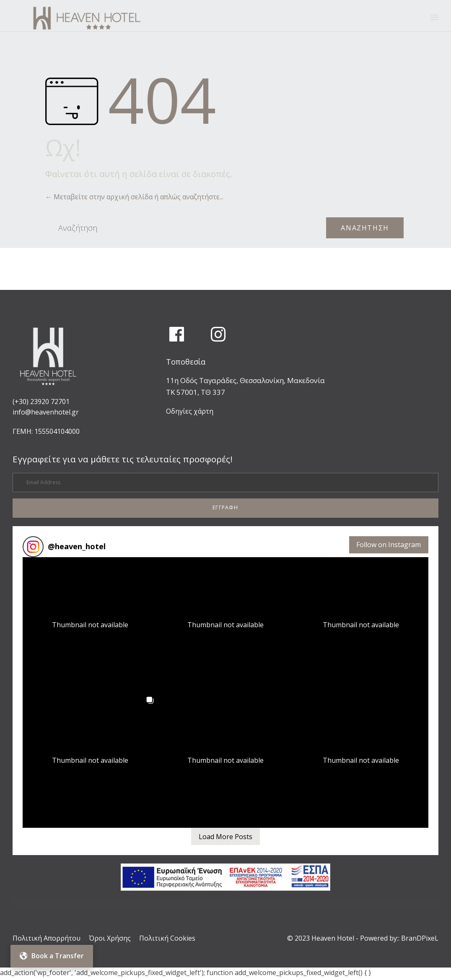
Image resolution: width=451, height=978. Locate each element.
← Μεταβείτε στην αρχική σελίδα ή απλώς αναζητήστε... (134, 196)
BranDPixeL (419, 938)
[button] (225, 508)
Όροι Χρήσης (110, 938)
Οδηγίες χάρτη (189, 411)
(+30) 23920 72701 (41, 401)
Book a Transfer (52, 955)
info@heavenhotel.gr (46, 412)
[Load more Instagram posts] (225, 836)
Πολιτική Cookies (167, 938)
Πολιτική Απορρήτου (46, 938)
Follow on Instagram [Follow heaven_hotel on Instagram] (388, 544)
